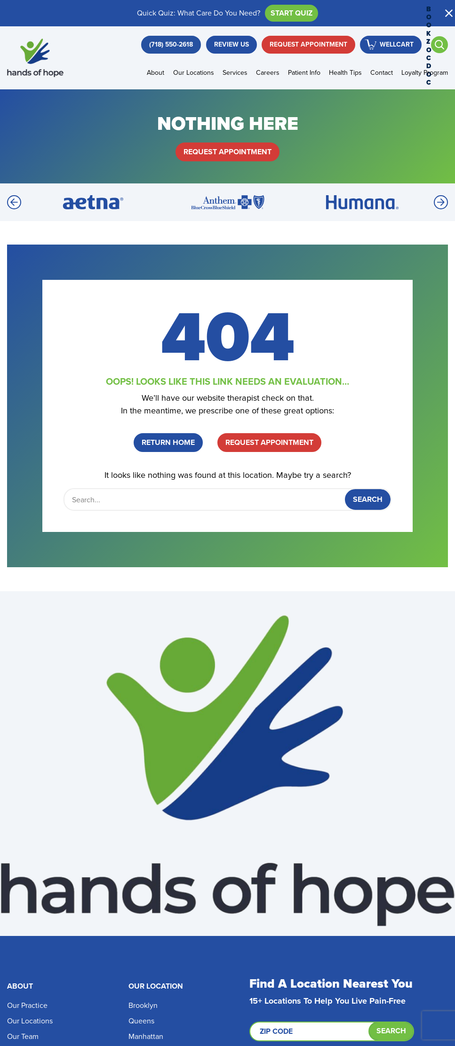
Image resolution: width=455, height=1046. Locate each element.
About (155, 73)
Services (235, 73)
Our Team (23, 1036)
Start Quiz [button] (291, 13)
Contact (381, 73)
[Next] (441, 202)
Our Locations (193, 73)
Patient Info (304, 73)
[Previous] (14, 202)
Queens (141, 1020)
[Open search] (439, 44)
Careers (267, 73)
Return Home (168, 442)
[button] (449, 13)
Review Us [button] (231, 44)
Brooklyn (143, 1005)
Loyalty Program (424, 73)
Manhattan (145, 1036)
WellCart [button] (397, 44)
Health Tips (345, 73)
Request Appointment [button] (308, 44)
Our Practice (27, 1005)
